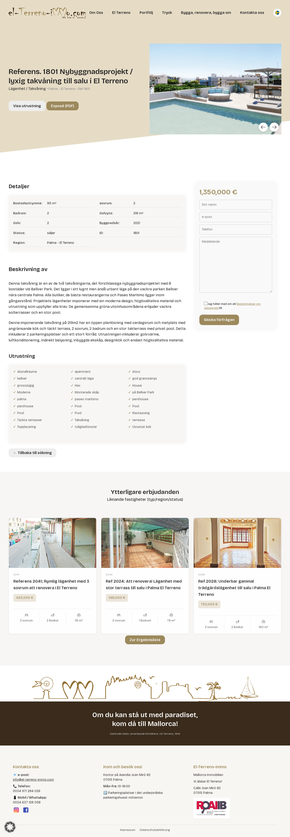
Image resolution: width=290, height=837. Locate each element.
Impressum (127, 830)
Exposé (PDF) (62, 106)
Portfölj (146, 12)
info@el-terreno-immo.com (33, 780)
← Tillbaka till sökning (32, 453)
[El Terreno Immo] (47, 13)
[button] (10, 827)
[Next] (274, 127)
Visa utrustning (27, 106)
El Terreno (121, 12)
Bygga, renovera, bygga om (206, 12)
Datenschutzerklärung (155, 830)
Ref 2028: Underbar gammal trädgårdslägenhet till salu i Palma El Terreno (234, 598)
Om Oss (96, 12)
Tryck (167, 12)
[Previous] (263, 127)
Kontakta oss (252, 12)
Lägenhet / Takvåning (27, 88)
